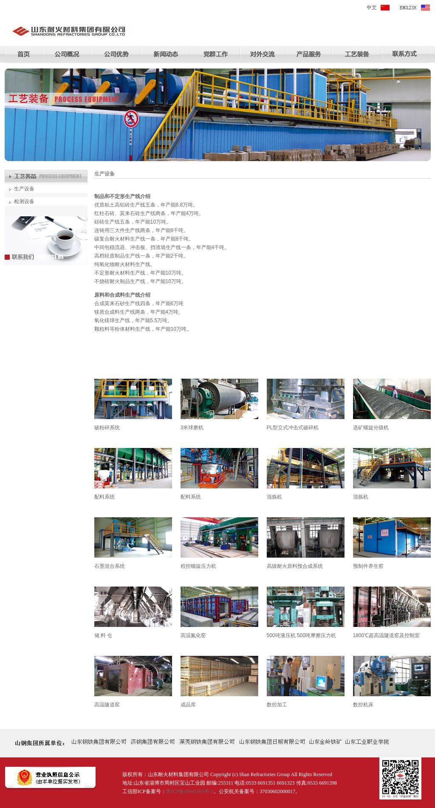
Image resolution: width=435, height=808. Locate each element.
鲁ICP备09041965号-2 (190, 791)
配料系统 (104, 497)
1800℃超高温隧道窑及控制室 (386, 635)
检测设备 (24, 201)
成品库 (188, 705)
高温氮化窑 (193, 635)
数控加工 (277, 705)
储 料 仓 (103, 635)
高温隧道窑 (107, 705)
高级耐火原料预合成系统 (295, 566)
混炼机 (274, 497)
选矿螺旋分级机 (371, 428)
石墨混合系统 (109, 566)
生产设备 (24, 189)
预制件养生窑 (368, 566)
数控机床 (363, 705)
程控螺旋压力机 (198, 566)
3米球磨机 (192, 428)
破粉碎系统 (107, 428)
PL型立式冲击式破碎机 (293, 428)
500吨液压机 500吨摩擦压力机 (301, 635)
